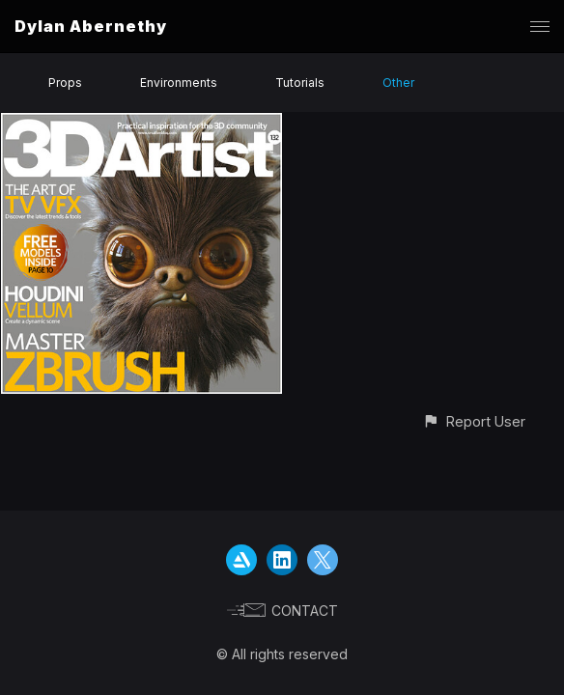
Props (65, 82)
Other (398, 82)
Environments (178, 82)
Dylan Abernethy (90, 26)
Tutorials (299, 82)
